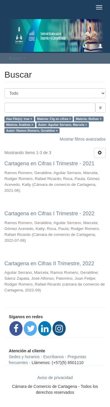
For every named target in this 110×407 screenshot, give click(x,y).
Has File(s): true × (19, 119)
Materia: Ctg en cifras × (54, 119)
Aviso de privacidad (55, 377)
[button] (84, 46)
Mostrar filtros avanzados (83, 139)
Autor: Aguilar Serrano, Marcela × (62, 124)
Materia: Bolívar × (89, 119)
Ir (100, 107)
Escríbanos (53, 356)
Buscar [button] (17, 58)
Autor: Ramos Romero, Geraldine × (31, 130)
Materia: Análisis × (19, 124)
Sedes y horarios (24, 356)
